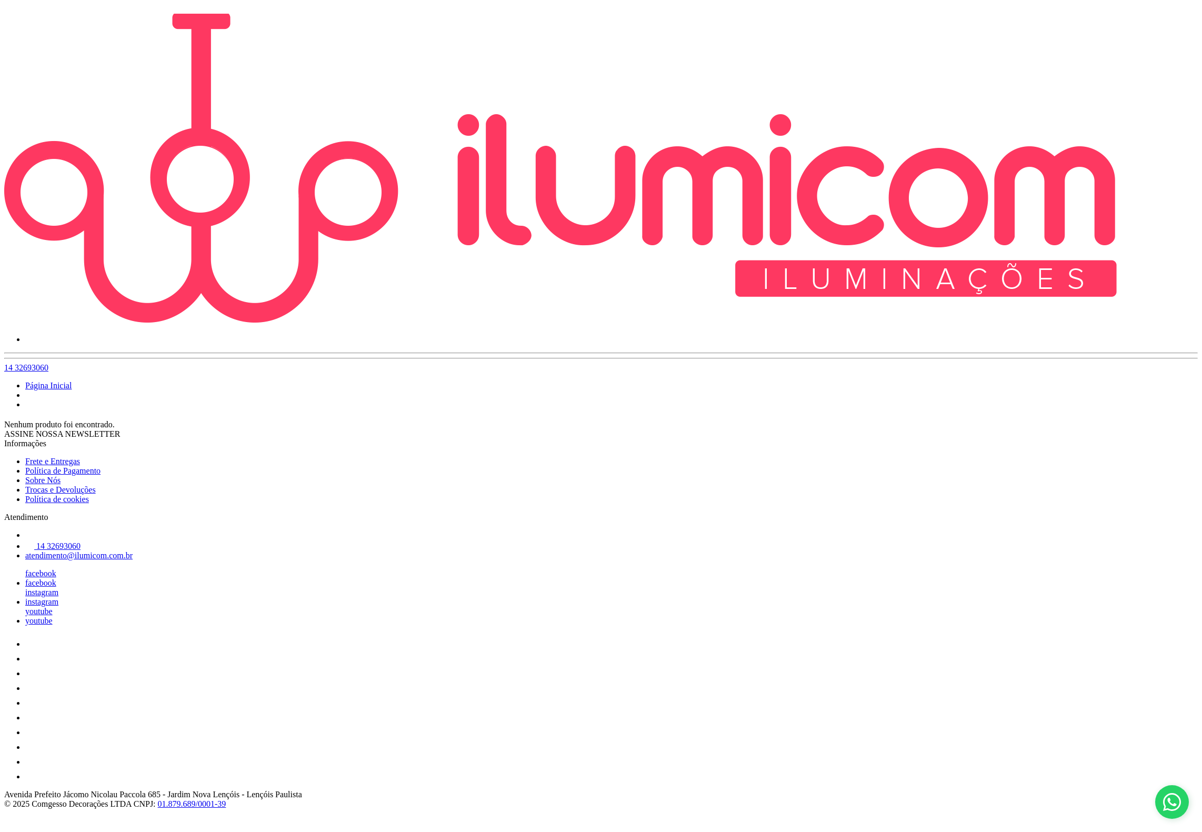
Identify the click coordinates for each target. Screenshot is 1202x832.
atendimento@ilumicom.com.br (79, 555)
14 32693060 (26, 367)
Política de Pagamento (63, 470)
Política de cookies (57, 499)
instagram (41, 592)
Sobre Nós (43, 480)
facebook (40, 573)
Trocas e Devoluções (60, 489)
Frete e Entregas (52, 461)
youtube (39, 611)
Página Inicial (48, 385)
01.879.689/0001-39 (192, 803)
